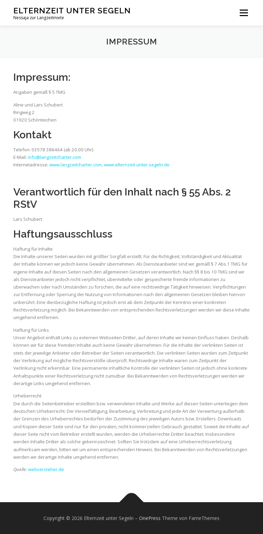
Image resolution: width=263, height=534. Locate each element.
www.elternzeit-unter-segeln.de (137, 165)
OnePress (150, 518)
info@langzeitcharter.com (54, 157)
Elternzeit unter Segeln (72, 10)
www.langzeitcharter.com (75, 165)
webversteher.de (46, 469)
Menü (244, 13)
